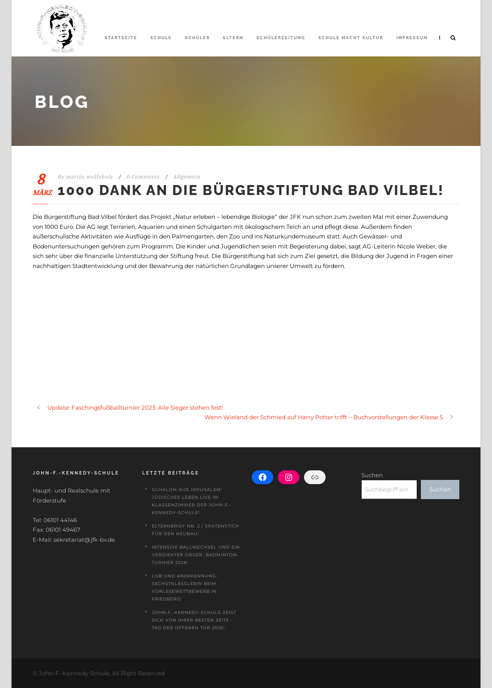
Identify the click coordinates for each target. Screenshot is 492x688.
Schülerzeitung (280, 37)
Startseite (121, 37)
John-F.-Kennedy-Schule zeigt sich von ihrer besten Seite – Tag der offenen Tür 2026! (194, 620)
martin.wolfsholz (89, 177)
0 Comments (143, 177)
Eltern (233, 37)
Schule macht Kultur (350, 37)
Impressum (412, 37)
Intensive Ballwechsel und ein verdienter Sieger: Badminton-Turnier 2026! (196, 554)
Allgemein (186, 177)
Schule (161, 37)
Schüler (197, 37)
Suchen (372, 475)
